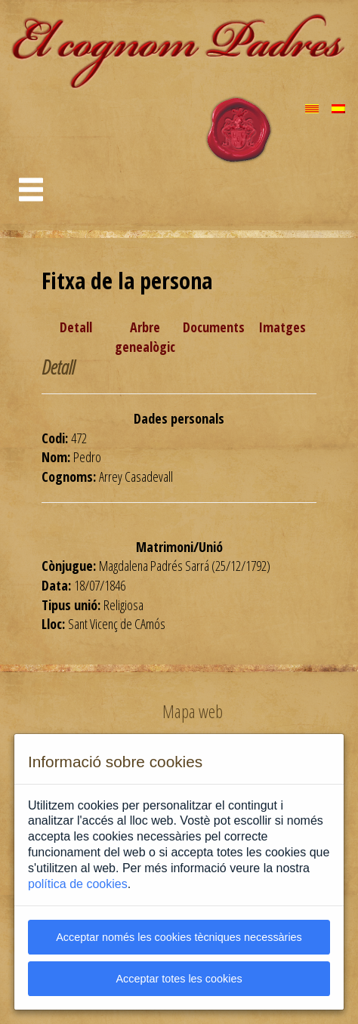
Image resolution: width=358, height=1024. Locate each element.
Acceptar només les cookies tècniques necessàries (179, 937)
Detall (76, 327)
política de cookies (78, 883)
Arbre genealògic (145, 337)
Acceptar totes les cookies (179, 979)
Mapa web (192, 711)
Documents (214, 327)
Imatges (282, 327)
